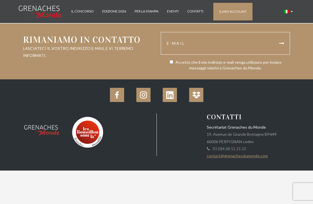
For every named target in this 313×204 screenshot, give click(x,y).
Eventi (173, 11)
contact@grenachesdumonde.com (237, 155)
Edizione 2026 (114, 11)
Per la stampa (146, 11)
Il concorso (82, 11)
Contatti (195, 11)
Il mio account (233, 11)
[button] (288, 11)
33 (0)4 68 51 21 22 (228, 148)
